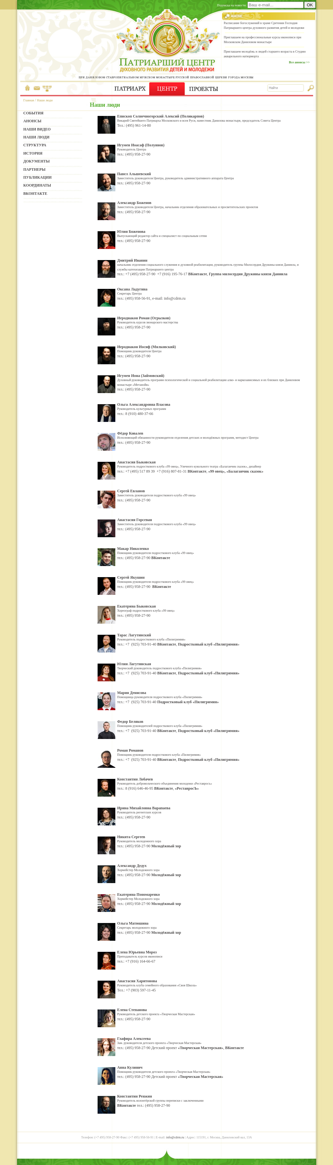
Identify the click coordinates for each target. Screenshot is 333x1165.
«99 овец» (216, 471)
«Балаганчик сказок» (245, 471)
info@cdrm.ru (175, 298)
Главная (28, 100)
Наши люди (45, 100)
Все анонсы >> (299, 62)
